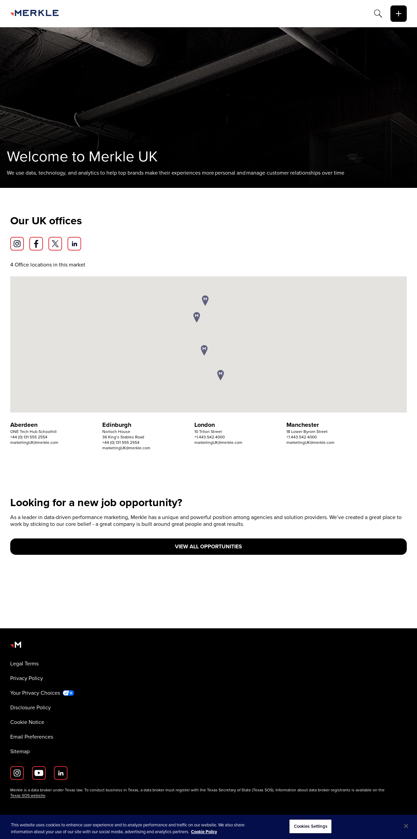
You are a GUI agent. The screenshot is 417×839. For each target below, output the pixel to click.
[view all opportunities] (208, 546)
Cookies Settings (310, 826)
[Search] (378, 14)
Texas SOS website (27, 795)
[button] (205, 301)
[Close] (406, 826)
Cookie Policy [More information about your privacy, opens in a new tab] (204, 831)
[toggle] (398, 13)
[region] (208, 827)
